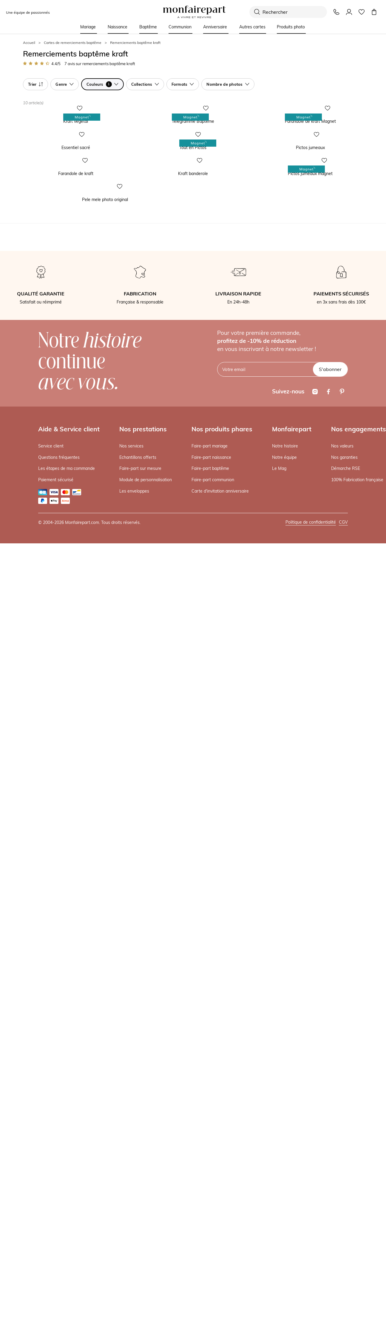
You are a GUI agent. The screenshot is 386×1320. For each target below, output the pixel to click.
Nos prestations (143, 898)
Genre (64, 84)
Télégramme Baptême (160, 223)
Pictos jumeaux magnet (279, 481)
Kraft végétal (34, 223)
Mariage (88, 27)
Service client (51, 915)
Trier (35, 84)
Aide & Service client (69, 898)
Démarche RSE (345, 938)
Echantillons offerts (137, 927)
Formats (183, 84)
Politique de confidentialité (310, 991)
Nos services (131, 915)
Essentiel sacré (36, 352)
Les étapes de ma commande (66, 938)
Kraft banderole (154, 481)
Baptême (148, 27)
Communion (180, 27)
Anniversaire (215, 27)
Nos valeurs (342, 915)
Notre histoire (285, 915)
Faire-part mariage (210, 915)
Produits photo (291, 27)
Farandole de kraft (39, 481)
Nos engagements (358, 898)
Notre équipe (284, 927)
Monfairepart (291, 898)
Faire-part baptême (210, 938)
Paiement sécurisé (55, 949)
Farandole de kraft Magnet (282, 223)
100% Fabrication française (357, 949)
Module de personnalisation (145, 949)
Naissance (117, 27)
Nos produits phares (222, 898)
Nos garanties (344, 927)
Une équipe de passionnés (28, 12)
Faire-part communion (213, 949)
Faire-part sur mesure (140, 938)
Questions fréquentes (59, 927)
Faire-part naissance (211, 927)
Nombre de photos (227, 84)
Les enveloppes (134, 960)
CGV (343, 991)
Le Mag (279, 938)
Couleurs (102, 84)
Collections (145, 84)
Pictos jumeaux (271, 352)
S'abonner (330, 839)
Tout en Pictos (152, 352)
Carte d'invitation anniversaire (220, 960)
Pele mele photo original (44, 669)
